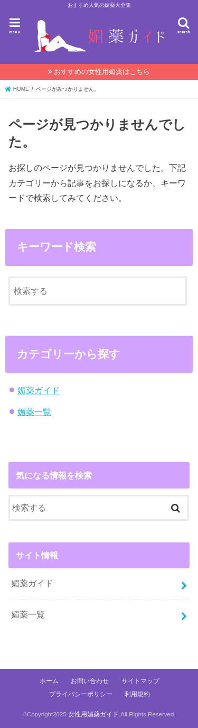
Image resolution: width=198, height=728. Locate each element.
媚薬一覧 (34, 412)
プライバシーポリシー (80, 694)
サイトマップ (140, 681)
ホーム (49, 681)
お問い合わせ (90, 681)
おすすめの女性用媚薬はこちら (102, 72)
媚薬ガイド (38, 390)
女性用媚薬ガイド (93, 714)
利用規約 (137, 694)
